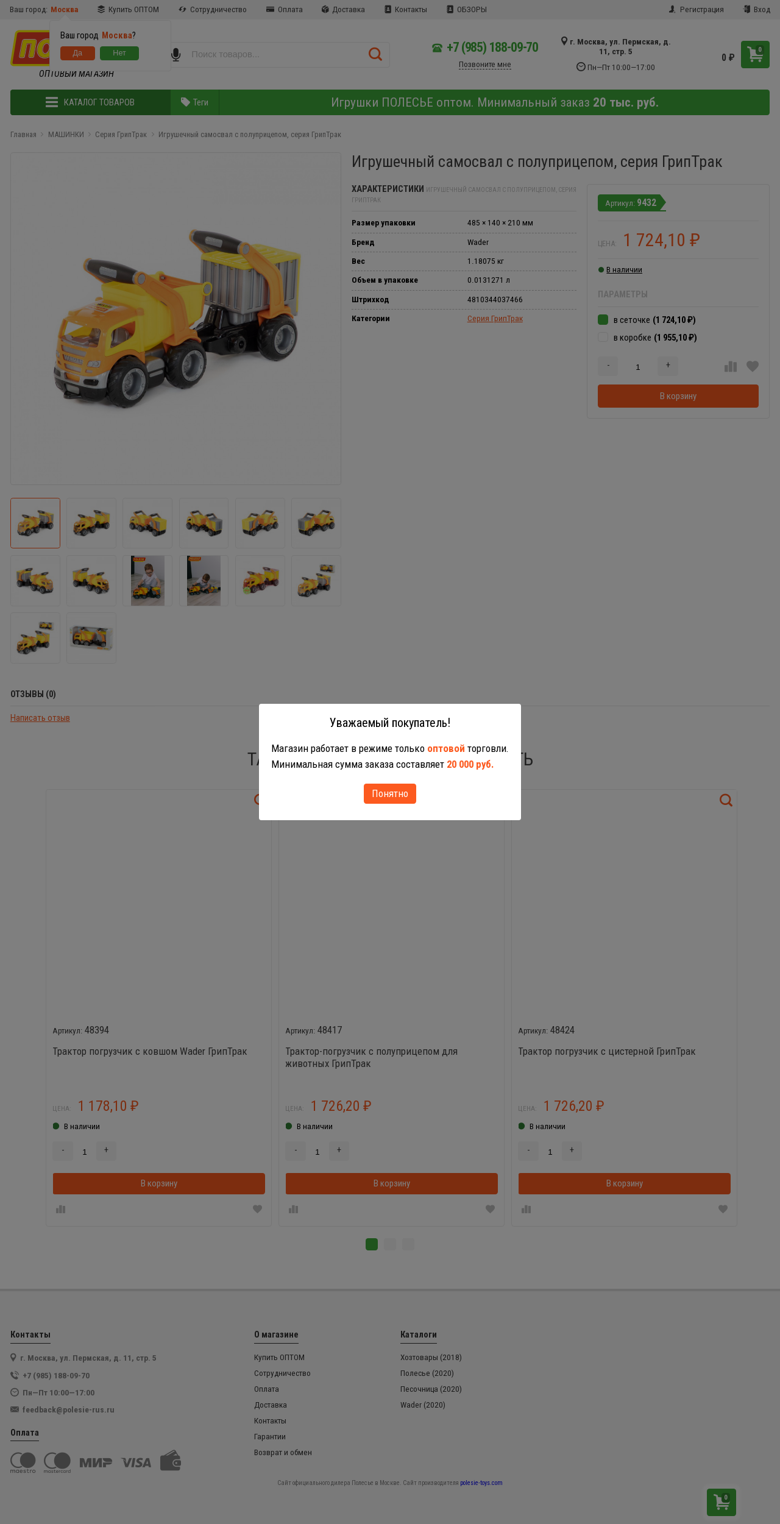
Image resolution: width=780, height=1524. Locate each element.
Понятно (390, 793)
